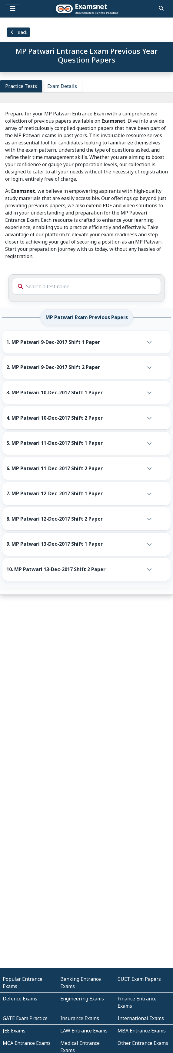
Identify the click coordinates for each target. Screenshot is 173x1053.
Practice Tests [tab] (21, 86)
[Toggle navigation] (12, 8)
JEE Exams (14, 1030)
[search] (161, 8)
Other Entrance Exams (143, 1043)
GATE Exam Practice (25, 1018)
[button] (80, 342)
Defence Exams (20, 998)
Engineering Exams (82, 998)
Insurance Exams (79, 1018)
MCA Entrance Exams (27, 1043)
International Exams (141, 1018)
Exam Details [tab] (62, 86)
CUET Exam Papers (139, 979)
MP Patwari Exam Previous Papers (86, 317)
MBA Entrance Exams (142, 1030)
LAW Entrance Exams (84, 1030)
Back (18, 32)
